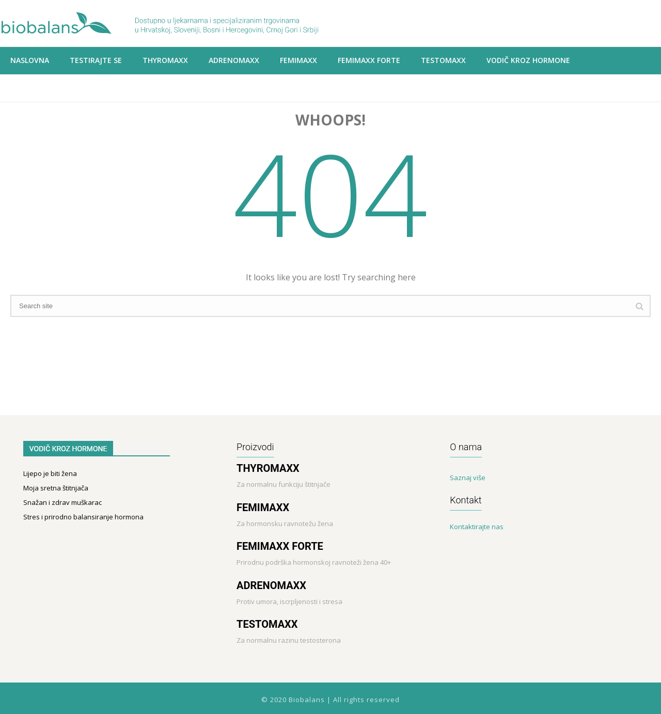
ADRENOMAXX (234, 60)
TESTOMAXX (267, 624)
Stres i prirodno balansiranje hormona (83, 516)
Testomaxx (443, 60)
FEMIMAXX (263, 507)
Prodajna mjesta (43, 87)
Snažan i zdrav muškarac (62, 502)
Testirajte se (96, 60)
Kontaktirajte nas (476, 526)
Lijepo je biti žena (50, 473)
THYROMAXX (165, 60)
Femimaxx (298, 60)
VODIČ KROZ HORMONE (528, 60)
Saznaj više (467, 477)
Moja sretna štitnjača (55, 488)
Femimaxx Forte (369, 60)
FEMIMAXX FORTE (280, 546)
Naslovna (29, 60)
